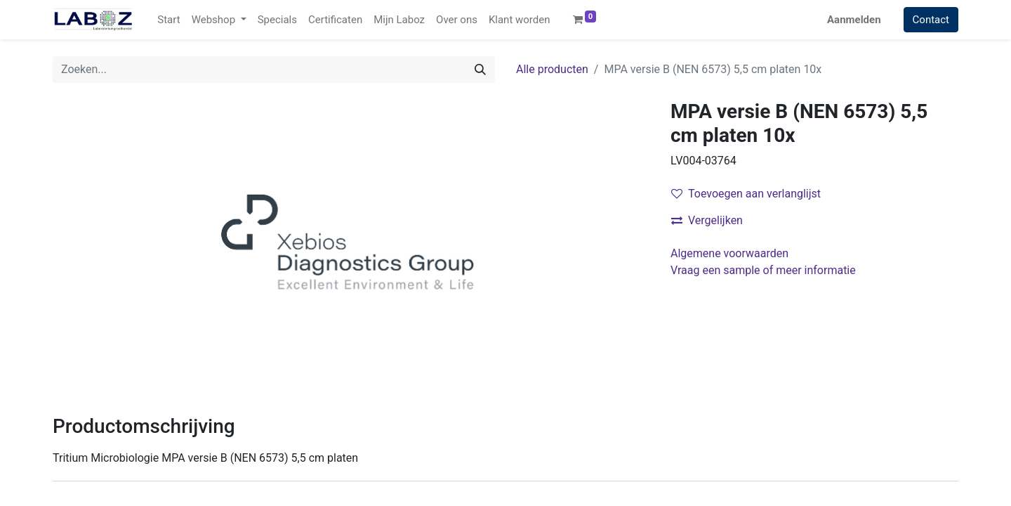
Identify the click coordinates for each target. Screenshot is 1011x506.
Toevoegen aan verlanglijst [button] (746, 193)
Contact (931, 19)
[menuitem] (168, 20)
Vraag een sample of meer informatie (764, 270)
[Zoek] (480, 69)
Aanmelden (854, 19)
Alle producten (552, 69)
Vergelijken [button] (707, 220)
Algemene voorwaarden (729, 253)
